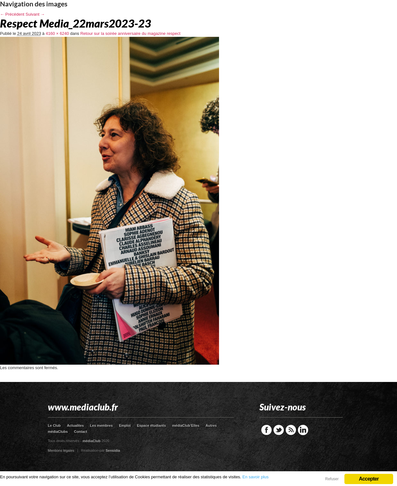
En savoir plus (255, 476)
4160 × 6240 (57, 33)
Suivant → (35, 14)
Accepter (369, 479)
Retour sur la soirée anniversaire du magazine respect (130, 33)
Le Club (54, 425)
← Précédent (12, 14)
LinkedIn (303, 430)
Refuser (332, 479)
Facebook (266, 430)
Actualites (75, 425)
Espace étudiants (151, 425)
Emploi (125, 425)
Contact (80, 431)
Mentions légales (61, 450)
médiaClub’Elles (185, 425)
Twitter (279, 430)
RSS (291, 430)
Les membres (101, 425)
